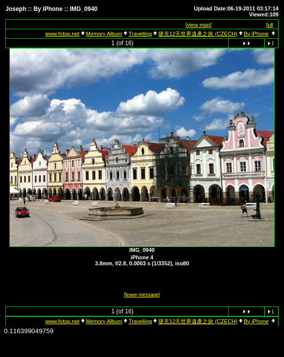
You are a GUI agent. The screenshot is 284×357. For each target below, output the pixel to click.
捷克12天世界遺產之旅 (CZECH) (197, 34)
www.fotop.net (62, 34)
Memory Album (104, 34)
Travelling (140, 34)
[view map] (199, 25)
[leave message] (142, 295)
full (269, 25)
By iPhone (256, 34)
